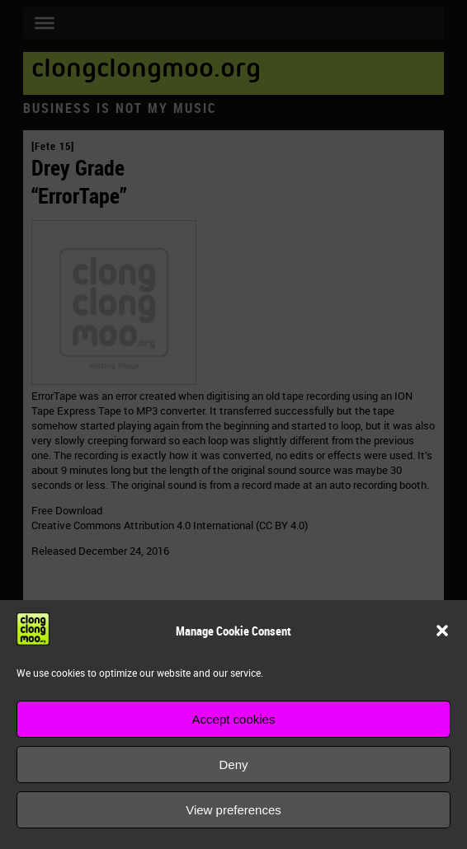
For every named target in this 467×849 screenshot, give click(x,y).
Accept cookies (234, 719)
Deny (233, 765)
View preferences (233, 810)
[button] (442, 630)
